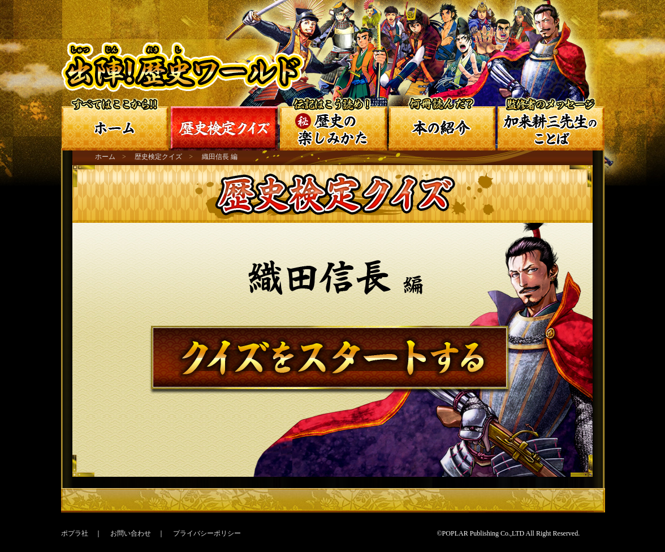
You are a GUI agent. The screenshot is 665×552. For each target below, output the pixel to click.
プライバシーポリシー (207, 533)
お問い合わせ (130, 533)
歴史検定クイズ (158, 157)
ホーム (105, 157)
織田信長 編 (220, 157)
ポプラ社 (74, 533)
